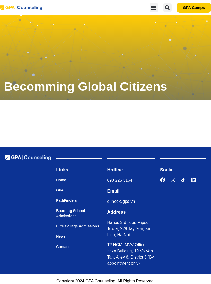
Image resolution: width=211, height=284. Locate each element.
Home (61, 180)
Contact (62, 247)
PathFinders (66, 200)
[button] (154, 7)
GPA (60, 190)
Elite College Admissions (77, 226)
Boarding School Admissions (70, 213)
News (61, 236)
